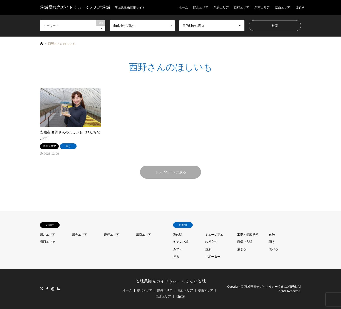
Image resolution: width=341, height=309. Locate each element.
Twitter (41, 288)
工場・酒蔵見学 (247, 234)
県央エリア (221, 7)
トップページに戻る (170, 172)
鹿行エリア (241, 7)
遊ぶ (208, 249)
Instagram (52, 288)
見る (176, 256)
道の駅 (177, 234)
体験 (272, 234)
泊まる (241, 249)
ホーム (183, 7)
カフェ (177, 249)
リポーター (212, 256)
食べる (273, 249)
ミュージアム (214, 234)
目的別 (299, 7)
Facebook (47, 288)
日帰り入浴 (244, 242)
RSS (58, 288)
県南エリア (262, 7)
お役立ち (211, 242)
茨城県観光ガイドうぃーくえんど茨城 (170, 281)
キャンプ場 (180, 242)
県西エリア (282, 7)
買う (272, 242)
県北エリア (200, 7)
